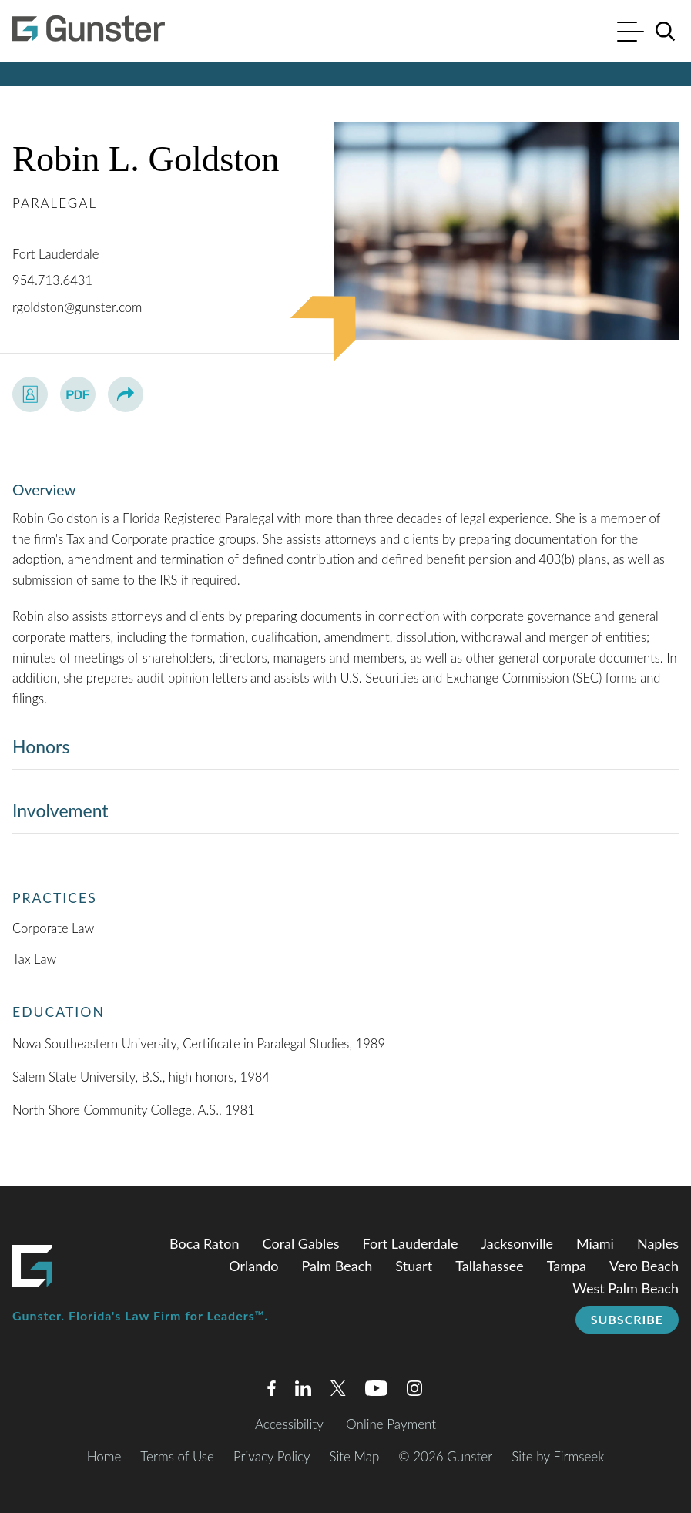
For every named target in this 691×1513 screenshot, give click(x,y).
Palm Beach (337, 1265)
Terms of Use (177, 1456)
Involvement (60, 810)
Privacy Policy (271, 1456)
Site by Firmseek (558, 1456)
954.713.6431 (52, 280)
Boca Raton (204, 1243)
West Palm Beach (625, 1288)
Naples (658, 1243)
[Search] (666, 32)
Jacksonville (517, 1243)
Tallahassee (489, 1265)
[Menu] (630, 33)
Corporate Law (53, 928)
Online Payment (391, 1424)
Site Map (355, 1456)
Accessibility (289, 1424)
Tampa (566, 1265)
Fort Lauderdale (55, 254)
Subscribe (627, 1319)
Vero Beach (644, 1265)
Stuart (413, 1265)
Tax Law (34, 959)
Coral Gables (301, 1243)
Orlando (253, 1265)
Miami (595, 1243)
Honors (40, 746)
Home (104, 1456)
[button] (125, 394)
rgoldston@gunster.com (77, 307)
